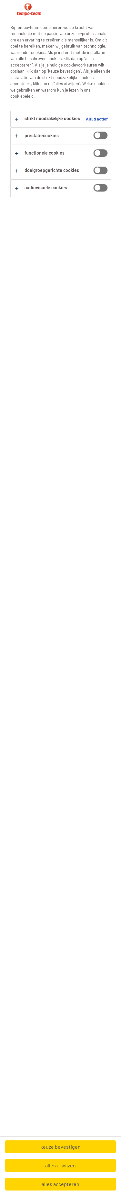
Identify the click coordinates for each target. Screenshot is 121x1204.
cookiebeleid (22, 96)
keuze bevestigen (60, 1147)
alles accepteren (60, 1184)
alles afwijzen (60, 1165)
